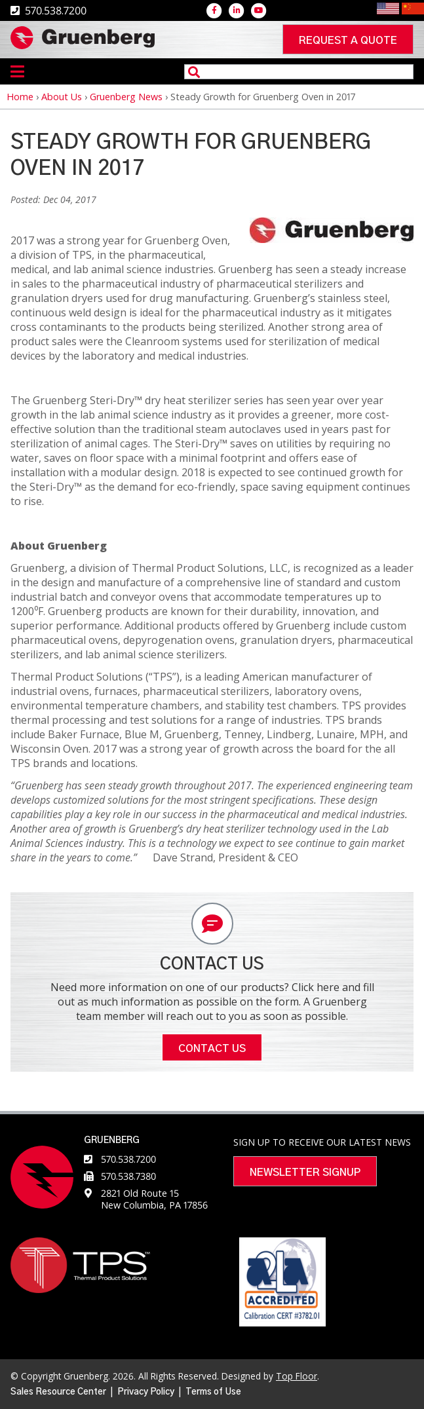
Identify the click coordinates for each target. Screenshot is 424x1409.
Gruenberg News (126, 96)
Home (20, 96)
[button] (332, 239)
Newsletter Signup (305, 1172)
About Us (61, 96)
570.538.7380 (128, 1176)
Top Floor (296, 1376)
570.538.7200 (128, 1159)
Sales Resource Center (58, 1392)
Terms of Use (213, 1392)
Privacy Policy (145, 1392)
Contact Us (212, 1048)
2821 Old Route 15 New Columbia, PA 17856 (154, 1199)
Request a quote (348, 40)
